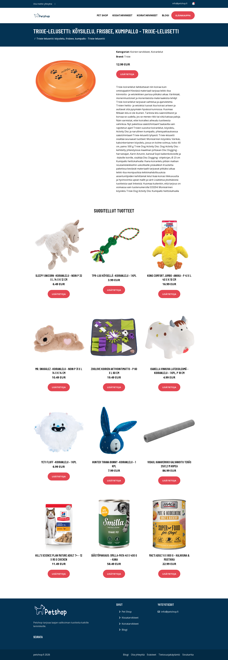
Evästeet (151, 654)
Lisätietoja (127, 74)
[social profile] (55, 4)
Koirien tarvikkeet (140, 51)
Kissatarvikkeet (122, 15)
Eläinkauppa (183, 15)
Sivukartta (188, 654)
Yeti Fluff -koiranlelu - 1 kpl (58, 462)
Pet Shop (102, 15)
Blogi (165, 15)
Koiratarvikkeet (147, 15)
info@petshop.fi (179, 3)
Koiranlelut (157, 51)
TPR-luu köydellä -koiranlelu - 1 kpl (114, 275)
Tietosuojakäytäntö (169, 654)
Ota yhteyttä (138, 654)
